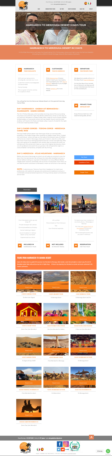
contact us (54, 88)
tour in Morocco (89, 80)
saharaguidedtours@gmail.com (55, 438)
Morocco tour (54, 78)
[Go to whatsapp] (108, 451)
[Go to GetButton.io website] (108, 454)
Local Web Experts (72, 453)
